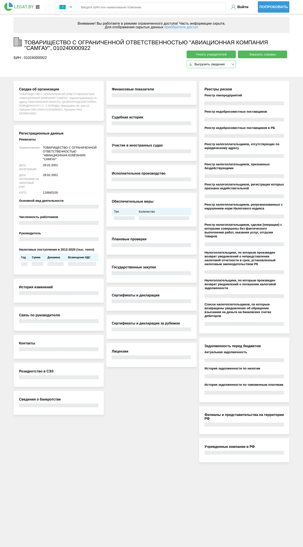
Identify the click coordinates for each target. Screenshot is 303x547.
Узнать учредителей (211, 54)
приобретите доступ (181, 27)
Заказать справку (262, 54)
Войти (242, 7)
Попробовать (273, 7)
